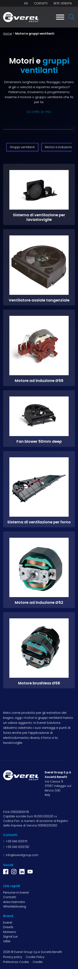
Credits (38, 962)
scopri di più (39, 112)
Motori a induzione (59, 147)
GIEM (6, 941)
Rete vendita (63, 3)
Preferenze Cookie (16, 962)
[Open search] (72, 17)
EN (26, 3)
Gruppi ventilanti (22, 147)
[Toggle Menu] (60, 17)
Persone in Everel (16, 892)
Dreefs (8, 927)
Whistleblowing (14, 906)
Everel (7, 922)
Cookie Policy (35, 957)
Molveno (9, 932)
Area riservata (14, 902)
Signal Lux (10, 936)
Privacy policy (12, 957)
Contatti (40, 3)
